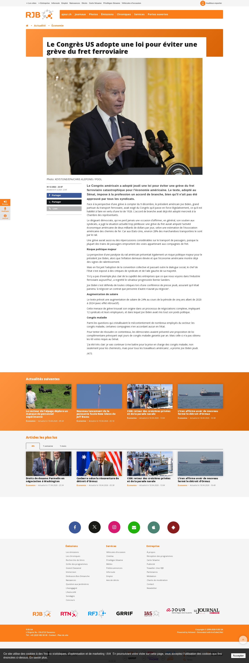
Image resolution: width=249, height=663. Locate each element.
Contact (150, 584)
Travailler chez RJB (155, 568)
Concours (70, 600)
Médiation (151, 576)
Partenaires (152, 572)
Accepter (238, 655)
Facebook (75, 527)
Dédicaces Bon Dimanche (78, 576)
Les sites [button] (31, 3)
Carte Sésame (95, 3)
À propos (151, 552)
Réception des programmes (160, 556)
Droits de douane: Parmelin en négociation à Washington (45, 480)
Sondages (70, 596)
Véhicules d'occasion (131, 3)
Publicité (151, 564)
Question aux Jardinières (77, 584)
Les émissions (72, 552)
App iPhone (154, 527)
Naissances (75, 3)
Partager (55, 195)
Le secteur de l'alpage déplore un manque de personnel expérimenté (47, 414)
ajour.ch (66, 14)
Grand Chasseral (73, 568)
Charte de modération (157, 580)
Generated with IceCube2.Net (210, 632)
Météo (109, 564)
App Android (173, 527)
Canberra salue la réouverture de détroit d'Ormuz (98, 480)
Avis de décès (112, 580)
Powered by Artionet (186, 632)
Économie (58, 25)
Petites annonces (114, 568)
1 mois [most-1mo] (63, 446)
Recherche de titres (75, 560)
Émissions (107, 14)
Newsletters (134, 527)
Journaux (80, 14)
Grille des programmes (76, 564)
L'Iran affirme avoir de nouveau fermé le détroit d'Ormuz (198, 412)
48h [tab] (33, 446)
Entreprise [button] (44, 3)
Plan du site (63, 635)
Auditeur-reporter (211, 3)
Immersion (71, 572)
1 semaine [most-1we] (48, 446)
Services (139, 14)
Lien (53, 208)
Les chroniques (73, 556)
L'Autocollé (71, 592)
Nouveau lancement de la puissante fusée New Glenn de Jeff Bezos (96, 414)
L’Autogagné (71, 588)
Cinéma (109, 556)
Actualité (40, 25)
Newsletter (152, 588)
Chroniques (124, 14)
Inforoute (56, 3)
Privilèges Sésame (111, 3)
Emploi (64, 3)
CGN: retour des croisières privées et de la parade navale (148, 412)
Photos (93, 14)
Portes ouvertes (158, 14)
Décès (84, 3)
